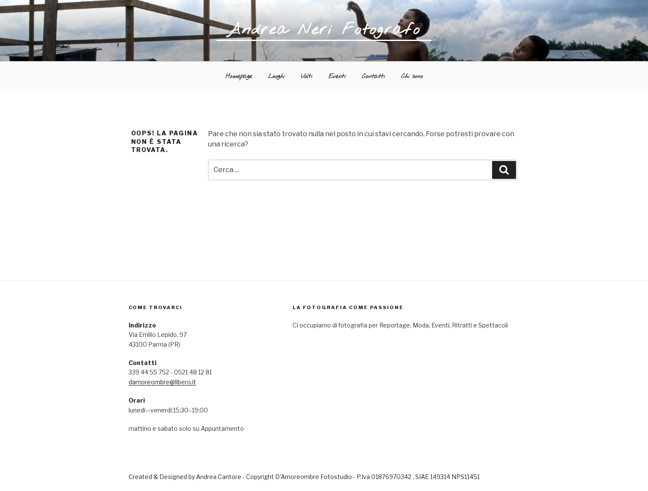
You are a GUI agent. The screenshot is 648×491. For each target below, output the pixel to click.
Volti (306, 77)
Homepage (239, 77)
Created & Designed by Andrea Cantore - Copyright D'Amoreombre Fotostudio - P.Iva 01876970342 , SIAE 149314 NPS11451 (304, 476)
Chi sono (412, 77)
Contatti (373, 77)
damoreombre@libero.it (162, 382)
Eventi (337, 77)
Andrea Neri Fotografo (323, 30)
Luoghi (276, 77)
